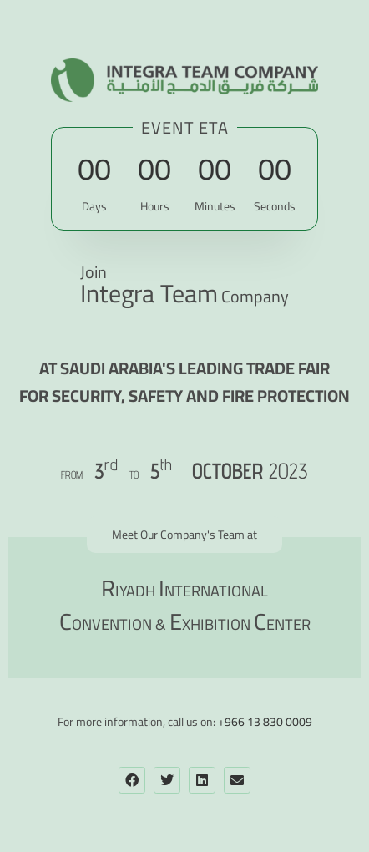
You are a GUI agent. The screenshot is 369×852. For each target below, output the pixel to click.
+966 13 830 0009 (265, 722)
